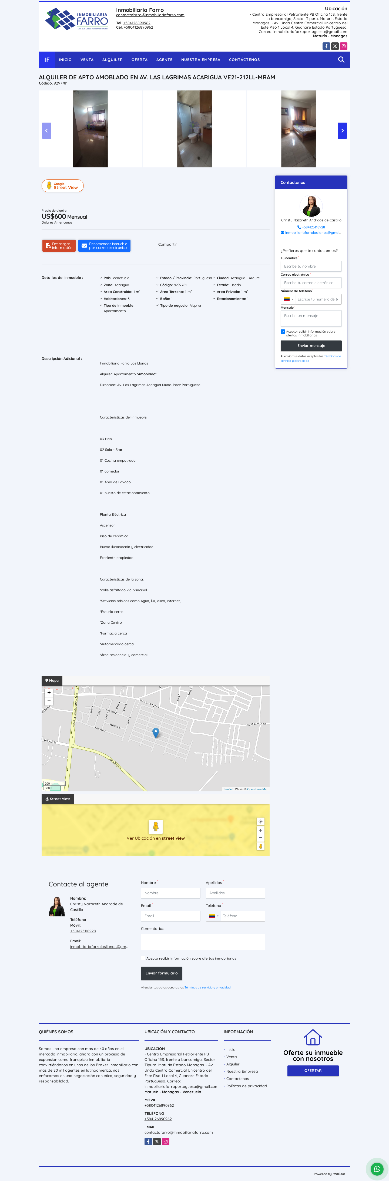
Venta (87, 59)
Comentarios (152, 928)
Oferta (140, 59)
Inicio (65, 59)
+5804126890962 (138, 27)
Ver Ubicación (141, 838)
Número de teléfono (297, 291)
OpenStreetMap (257, 789)
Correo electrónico (296, 274)
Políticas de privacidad (246, 1086)
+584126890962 (136, 23)
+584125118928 (83, 931)
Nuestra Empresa (200, 59)
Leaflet (228, 789)
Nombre (149, 882)
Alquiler (112, 59)
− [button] (49, 701)
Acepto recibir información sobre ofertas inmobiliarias (191, 958)
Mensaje (288, 307)
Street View (63, 185)
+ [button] (49, 693)
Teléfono (214, 905)
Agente (164, 59)
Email (147, 905)
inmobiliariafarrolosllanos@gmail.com (104, 946)
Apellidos (215, 882)
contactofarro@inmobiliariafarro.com (150, 14)
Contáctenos (244, 59)
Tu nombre (290, 258)
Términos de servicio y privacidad (208, 987)
